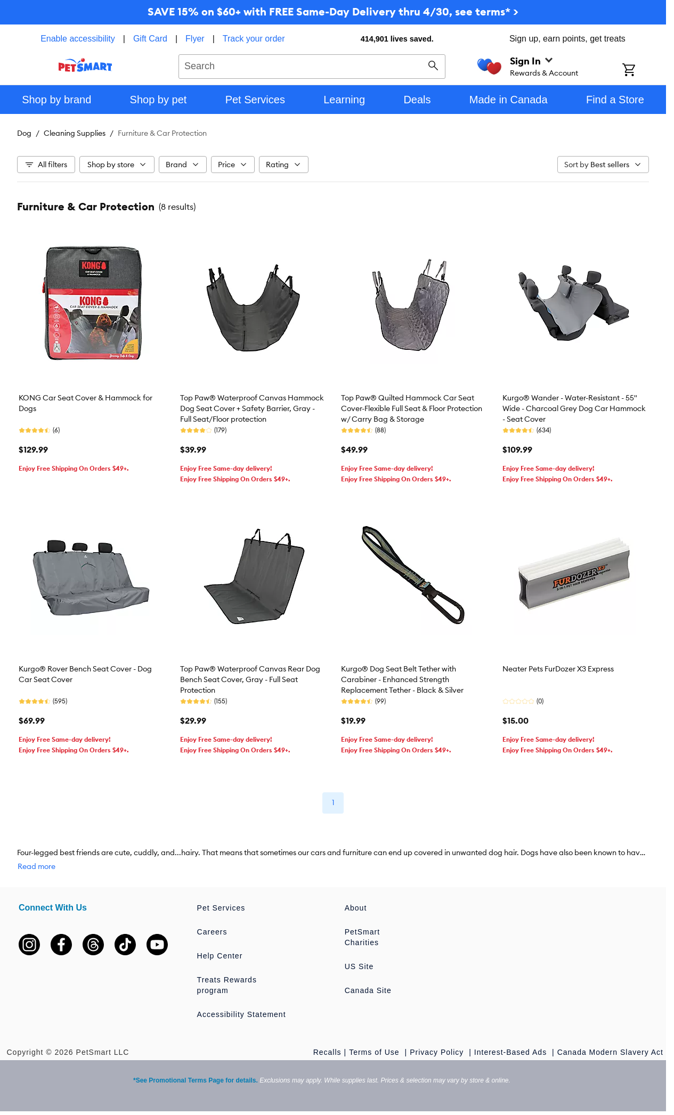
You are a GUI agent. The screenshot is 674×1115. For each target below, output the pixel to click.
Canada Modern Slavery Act (610, 1052)
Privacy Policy (438, 1052)
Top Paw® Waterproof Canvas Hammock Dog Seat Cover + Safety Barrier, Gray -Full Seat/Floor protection (252, 408)
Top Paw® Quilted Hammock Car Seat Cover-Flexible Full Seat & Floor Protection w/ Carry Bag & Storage (411, 408)
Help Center (220, 956)
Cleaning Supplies (74, 133)
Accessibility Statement (241, 1014)
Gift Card (150, 38)
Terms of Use (375, 1052)
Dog (24, 133)
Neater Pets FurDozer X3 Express (558, 669)
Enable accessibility (77, 38)
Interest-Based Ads (511, 1052)
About (356, 908)
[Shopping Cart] (642, 70)
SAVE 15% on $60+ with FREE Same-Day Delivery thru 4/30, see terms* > (333, 11)
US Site (359, 966)
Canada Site (368, 990)
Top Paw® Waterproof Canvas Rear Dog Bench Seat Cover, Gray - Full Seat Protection (250, 679)
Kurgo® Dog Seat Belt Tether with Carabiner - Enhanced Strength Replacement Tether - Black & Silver (402, 679)
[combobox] (311, 65)
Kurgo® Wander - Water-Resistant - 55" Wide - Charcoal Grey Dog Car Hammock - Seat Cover (574, 408)
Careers (212, 932)
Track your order (254, 38)
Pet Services (221, 908)
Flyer (195, 38)
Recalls (327, 1052)
